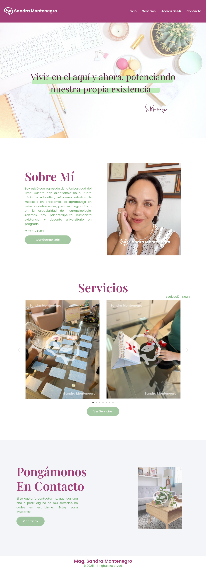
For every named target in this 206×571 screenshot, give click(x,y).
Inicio (133, 11)
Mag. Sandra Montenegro (103, 561)
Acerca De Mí (171, 11)
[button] (18, 350)
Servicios (149, 11)
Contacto (193, 11)
